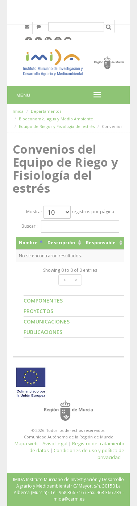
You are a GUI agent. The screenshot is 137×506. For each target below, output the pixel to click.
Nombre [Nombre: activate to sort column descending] (28, 243)
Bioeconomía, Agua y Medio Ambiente (56, 118)
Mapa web (26, 443)
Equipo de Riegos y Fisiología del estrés (57, 126)
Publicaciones (43, 332)
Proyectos (38, 311)
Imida (18, 111)
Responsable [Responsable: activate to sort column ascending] (101, 243)
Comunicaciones (47, 321)
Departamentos (46, 111)
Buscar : (70, 226)
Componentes (43, 300)
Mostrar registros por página (70, 212)
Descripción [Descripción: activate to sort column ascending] (61, 243)
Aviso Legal (54, 443)
